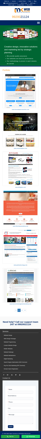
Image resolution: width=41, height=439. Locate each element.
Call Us (10, 436)
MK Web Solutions (12, 433)
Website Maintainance (9, 355)
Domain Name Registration (11, 369)
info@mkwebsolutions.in (11, 3)
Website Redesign (8, 352)
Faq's (29, 1)
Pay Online (29, 5)
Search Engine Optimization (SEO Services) (15, 362)
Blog (35, 1)
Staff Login (33, 3)
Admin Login (24, 3)
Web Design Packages (10, 338)
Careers (14, 1)
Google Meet (20, 5)
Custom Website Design (10, 345)
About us (6, 1)
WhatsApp (31, 436)
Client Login (11, 5)
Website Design (8, 335)
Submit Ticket (22, 1)
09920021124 (24, 324)
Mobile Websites (8, 348)
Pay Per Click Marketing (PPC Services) (14, 365)
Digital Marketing (8, 358)
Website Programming (10, 342)
